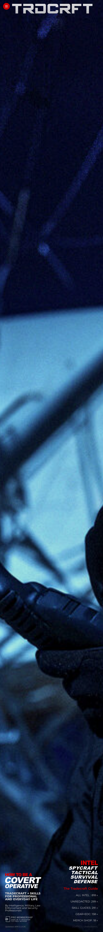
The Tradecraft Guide (81, 889)
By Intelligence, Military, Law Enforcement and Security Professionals (22, 908)
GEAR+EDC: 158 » (87, 914)
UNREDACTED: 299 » (84, 901)
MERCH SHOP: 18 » (85, 920)
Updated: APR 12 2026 (15, 926)
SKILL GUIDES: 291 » (85, 907)
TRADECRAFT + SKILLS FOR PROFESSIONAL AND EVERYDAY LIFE (22, 896)
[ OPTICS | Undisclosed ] (85, 926)
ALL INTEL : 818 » (87, 895)
